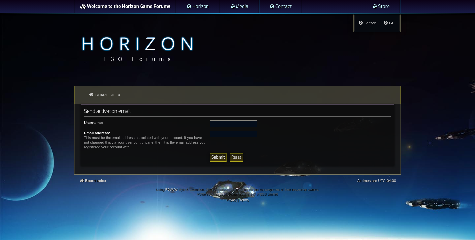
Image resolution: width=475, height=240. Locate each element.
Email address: (97, 133)
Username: (93, 123)
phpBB (220, 194)
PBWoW (171, 189)
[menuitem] (197, 6)
